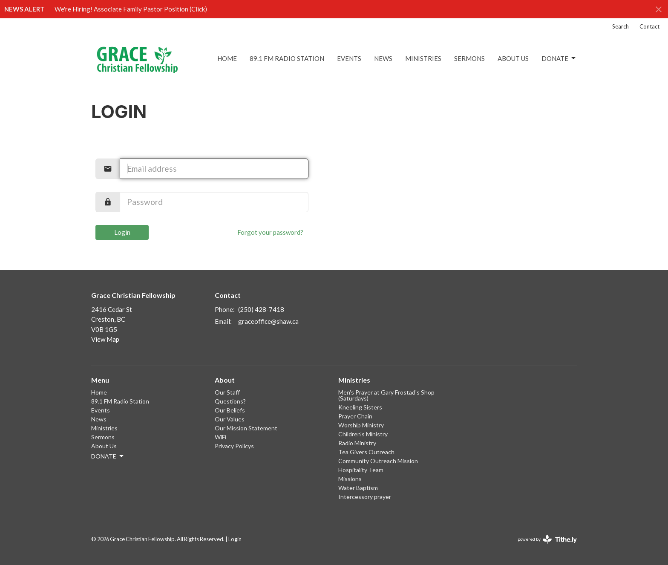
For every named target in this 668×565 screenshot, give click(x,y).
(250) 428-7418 (261, 309)
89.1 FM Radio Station (287, 58)
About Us (513, 58)
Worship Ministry (361, 425)
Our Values (230, 419)
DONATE (559, 58)
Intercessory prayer (364, 496)
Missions (350, 478)
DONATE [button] (108, 456)
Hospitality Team (360, 469)
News (383, 58)
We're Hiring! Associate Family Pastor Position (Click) (131, 9)
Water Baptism (358, 487)
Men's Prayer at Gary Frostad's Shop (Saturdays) (386, 395)
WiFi (220, 437)
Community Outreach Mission (378, 460)
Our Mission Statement (246, 428)
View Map (105, 339)
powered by (547, 539)
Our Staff (227, 392)
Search (620, 26)
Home (227, 58)
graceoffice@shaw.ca (268, 321)
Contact (649, 26)
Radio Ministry (357, 443)
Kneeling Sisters (360, 407)
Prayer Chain (355, 416)
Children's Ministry (363, 434)
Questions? (230, 401)
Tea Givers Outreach (366, 451)
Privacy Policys (234, 446)
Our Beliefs (230, 410)
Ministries (423, 58)
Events (349, 58)
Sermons (469, 58)
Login (122, 232)
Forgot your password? (270, 232)
